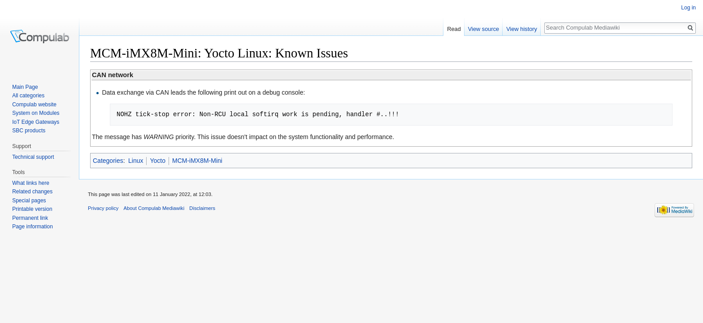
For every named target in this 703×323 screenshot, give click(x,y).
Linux (135, 160)
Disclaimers (202, 208)
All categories (28, 95)
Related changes (32, 191)
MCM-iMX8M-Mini (197, 160)
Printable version (32, 209)
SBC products (28, 130)
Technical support (33, 157)
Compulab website (34, 104)
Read (454, 29)
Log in (688, 7)
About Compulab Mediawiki (154, 208)
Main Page (25, 87)
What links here (30, 183)
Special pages (29, 200)
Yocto (157, 160)
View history (521, 29)
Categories (108, 160)
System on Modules (35, 113)
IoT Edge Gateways (35, 122)
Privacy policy (103, 208)
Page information (32, 226)
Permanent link (30, 218)
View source (483, 29)
